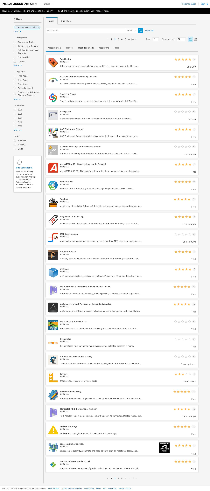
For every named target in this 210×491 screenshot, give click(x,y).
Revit (4, 10)
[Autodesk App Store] (19, 4)
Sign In (204, 3)
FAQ (104, 488)
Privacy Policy (53, 488)
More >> (18, 65)
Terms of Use (89, 488)
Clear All (17, 31)
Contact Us (112, 488)
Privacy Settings (125, 488)
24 (132, 39)
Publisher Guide (188, 3)
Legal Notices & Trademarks (71, 488)
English (48, 4)
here (106, 10)
